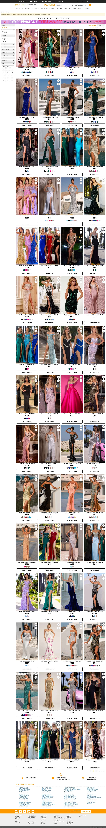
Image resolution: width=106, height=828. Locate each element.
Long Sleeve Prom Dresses (47, 801)
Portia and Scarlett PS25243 (72, 760)
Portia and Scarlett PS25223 (72, 166)
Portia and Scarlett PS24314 (95, 414)
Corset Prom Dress (23, 797)
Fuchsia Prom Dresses (46, 787)
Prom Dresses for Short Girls (70, 796)
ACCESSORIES (86, 8)
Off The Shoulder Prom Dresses (48, 804)
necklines (5, 52)
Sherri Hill (89, 793)
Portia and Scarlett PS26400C (72, 661)
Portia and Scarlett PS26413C (94, 512)
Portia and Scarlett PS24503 (27, 315)
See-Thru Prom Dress (91, 790)
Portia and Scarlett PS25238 (49, 760)
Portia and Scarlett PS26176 (72, 512)
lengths (4, 35)
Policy (2, 826)
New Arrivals (72, 8)
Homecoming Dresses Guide (59, 818)
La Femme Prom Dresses (47, 797)
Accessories (43, 823)
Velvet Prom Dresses (91, 801)
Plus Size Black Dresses (69, 787)
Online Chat (31, 5)
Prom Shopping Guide (58, 817)
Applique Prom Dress (23, 787)
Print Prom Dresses (68, 793)
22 (8, 78)
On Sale (5, 31)
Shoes (42, 822)
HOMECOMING (34, 8)
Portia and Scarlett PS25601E (94, 760)
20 (3, 78)
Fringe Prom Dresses (23, 806)
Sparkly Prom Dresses (91, 796)
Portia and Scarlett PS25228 (95, 364)
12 (12, 72)
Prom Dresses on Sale (69, 797)
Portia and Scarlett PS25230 (27, 414)
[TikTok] (24, 811)
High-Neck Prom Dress (46, 793)
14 (3, 75)
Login (80, 816)
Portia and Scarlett (68, 791)
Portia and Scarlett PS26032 (49, 512)
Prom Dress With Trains (69, 795)
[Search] (90, 5)
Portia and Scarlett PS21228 (27, 265)
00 (8, 66)
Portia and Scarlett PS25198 (49, 364)
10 (8, 72)
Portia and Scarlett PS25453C (94, 166)
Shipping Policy (69, 821)
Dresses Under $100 (23, 798)
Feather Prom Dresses (24, 803)
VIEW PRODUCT (27, 75)
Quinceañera (43, 818)
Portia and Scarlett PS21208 (95, 216)
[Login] (87, 1)
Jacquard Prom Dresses (47, 794)
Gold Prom (44, 789)
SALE (66, 8)
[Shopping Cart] (82, 1)
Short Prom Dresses (91, 794)
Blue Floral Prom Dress (24, 790)
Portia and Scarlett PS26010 (95, 117)
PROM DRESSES (26, 8)
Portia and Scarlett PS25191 (95, 562)
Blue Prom (21, 791)
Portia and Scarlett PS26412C (72, 463)
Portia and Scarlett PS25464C (72, 265)
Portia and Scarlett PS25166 (72, 562)
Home (2, 11)
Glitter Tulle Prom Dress (47, 788)
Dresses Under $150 (23, 799)
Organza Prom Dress (46, 806)
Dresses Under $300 (23, 801)
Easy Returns (34, 1)
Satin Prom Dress (90, 788)
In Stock (5, 32)
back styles (5, 49)
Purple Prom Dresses (68, 805)
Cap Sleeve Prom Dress (24, 795)
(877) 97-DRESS (31, 823)
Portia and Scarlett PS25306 (72, 414)
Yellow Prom (89, 803)
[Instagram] (16, 811)
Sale (42, 821)
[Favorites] (77, 1)
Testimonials (69, 823)
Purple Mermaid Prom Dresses (70, 803)
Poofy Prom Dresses (68, 790)
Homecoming (43, 817)
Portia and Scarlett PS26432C (49, 117)
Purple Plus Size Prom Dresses (71, 804)
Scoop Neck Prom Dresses (92, 789)
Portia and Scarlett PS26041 (49, 216)
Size (3, 63)
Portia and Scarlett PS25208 (95, 463)
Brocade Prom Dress (23, 794)
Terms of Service (70, 822)
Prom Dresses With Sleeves (70, 802)
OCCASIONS (52, 8)
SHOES (79, 8)
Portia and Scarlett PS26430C (49, 710)
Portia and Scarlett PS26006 (72, 117)
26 (3, 80)
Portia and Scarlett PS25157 (95, 710)
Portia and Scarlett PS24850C (27, 67)
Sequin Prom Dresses (91, 791)
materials (5, 55)
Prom (42, 816)
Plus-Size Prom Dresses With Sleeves (72, 789)
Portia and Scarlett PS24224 (27, 166)
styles (4, 44)
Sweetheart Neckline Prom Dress (94, 797)
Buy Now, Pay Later (47, 1)
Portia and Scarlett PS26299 (49, 661)
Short (4, 41)
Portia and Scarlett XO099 (26, 117)
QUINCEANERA (43, 8)
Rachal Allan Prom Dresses (70, 806)
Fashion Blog (56, 816)
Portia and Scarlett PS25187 (27, 760)
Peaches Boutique (92, 826)
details (4, 60)
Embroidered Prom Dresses (25, 802)
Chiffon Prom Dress (23, 796)
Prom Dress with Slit (68, 794)
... (99, 27)
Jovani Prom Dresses (46, 795)
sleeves (4, 58)
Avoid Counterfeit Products (59, 821)
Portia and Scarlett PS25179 (27, 364)
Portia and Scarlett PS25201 (95, 265)
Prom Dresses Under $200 (70, 799)
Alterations (69, 818)
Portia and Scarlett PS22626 (72, 611)
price (3, 25)
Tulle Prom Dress (90, 798)
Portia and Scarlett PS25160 (49, 562)
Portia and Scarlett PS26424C (27, 710)
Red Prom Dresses (91, 787)
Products (7, 11)
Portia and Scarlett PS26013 (27, 512)
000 (4, 66)
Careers (68, 824)
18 (12, 75)
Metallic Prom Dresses (46, 803)
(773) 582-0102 (31, 822)
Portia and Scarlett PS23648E (49, 166)
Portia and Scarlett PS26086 (27, 661)
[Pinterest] (28, 811)
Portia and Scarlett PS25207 (72, 710)
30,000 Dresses (21, 1)
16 (8, 75)
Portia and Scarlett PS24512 (27, 216)
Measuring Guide (57, 820)
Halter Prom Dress (46, 791)
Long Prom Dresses (46, 799)
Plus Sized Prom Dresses (69, 788)
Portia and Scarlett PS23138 (72, 315)
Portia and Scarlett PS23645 (49, 315)
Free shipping (59, 1)
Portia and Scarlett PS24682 (49, 67)
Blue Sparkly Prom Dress (24, 793)
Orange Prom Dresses (46, 805)
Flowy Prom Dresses (23, 805)
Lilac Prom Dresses (46, 798)
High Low (5, 38)
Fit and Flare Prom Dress (24, 804)
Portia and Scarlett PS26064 (95, 611)
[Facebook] (20, 811)
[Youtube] (33, 811)
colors (4, 47)
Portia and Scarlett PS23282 (95, 67)
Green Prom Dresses (46, 790)
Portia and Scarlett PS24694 (27, 463)
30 (12, 80)
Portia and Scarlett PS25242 (49, 265)
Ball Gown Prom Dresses (24, 789)
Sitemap (55, 823)
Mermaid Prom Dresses (47, 802)
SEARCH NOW (86, 811)
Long (4, 39)
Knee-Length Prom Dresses (48, 796)
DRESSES (17, 8)
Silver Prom (89, 795)
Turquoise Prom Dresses (92, 799)
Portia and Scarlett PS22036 (72, 216)
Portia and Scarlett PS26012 (49, 463)
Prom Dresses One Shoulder (70, 798)
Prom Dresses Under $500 (70, 801)
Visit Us (68, 816)
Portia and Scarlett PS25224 (49, 611)
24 (12, 78)
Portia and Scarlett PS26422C (27, 562)
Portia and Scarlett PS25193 (27, 611)
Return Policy (69, 820)
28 (8, 80)
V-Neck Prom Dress (91, 802)
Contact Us (69, 817)
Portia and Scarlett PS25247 (49, 414)
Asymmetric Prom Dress (24, 788)
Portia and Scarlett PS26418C (94, 661)
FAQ (54, 822)
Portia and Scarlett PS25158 (95, 315)
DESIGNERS (60, 8)
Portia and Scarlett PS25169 (72, 67)
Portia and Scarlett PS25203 (72, 364)
